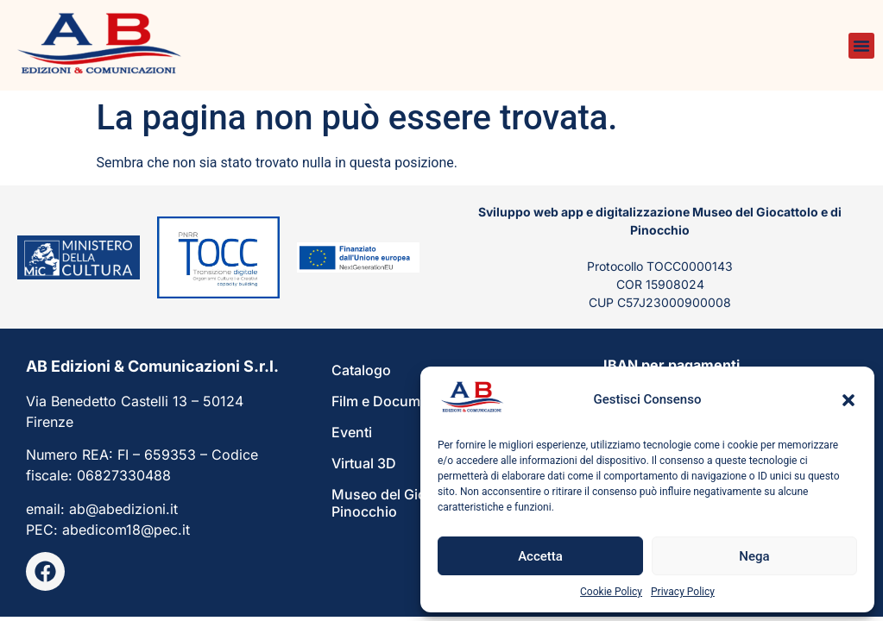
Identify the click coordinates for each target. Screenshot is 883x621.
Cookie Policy (611, 592)
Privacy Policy (683, 592)
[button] (848, 400)
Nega (754, 556)
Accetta (540, 556)
